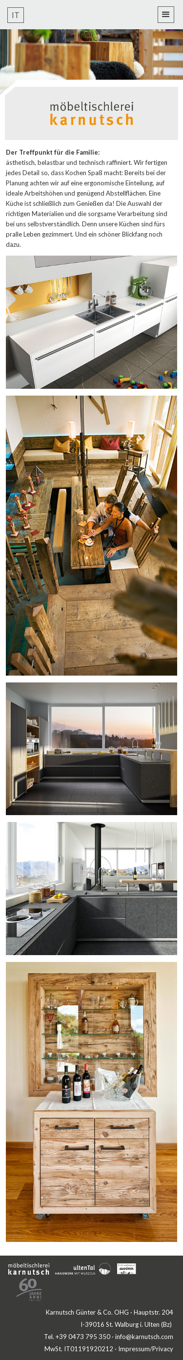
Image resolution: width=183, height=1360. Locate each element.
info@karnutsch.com (144, 1336)
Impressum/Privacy (145, 1349)
